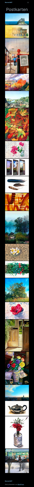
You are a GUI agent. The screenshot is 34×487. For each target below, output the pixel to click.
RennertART (8, 2)
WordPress (21, 484)
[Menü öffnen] (28, 2)
